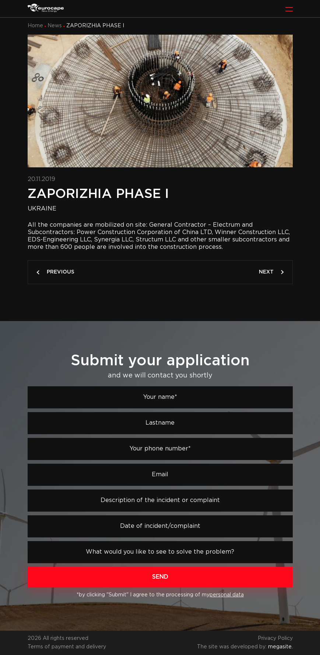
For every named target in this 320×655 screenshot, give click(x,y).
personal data (227, 595)
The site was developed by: (245, 647)
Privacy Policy (275, 638)
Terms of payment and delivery (67, 647)
